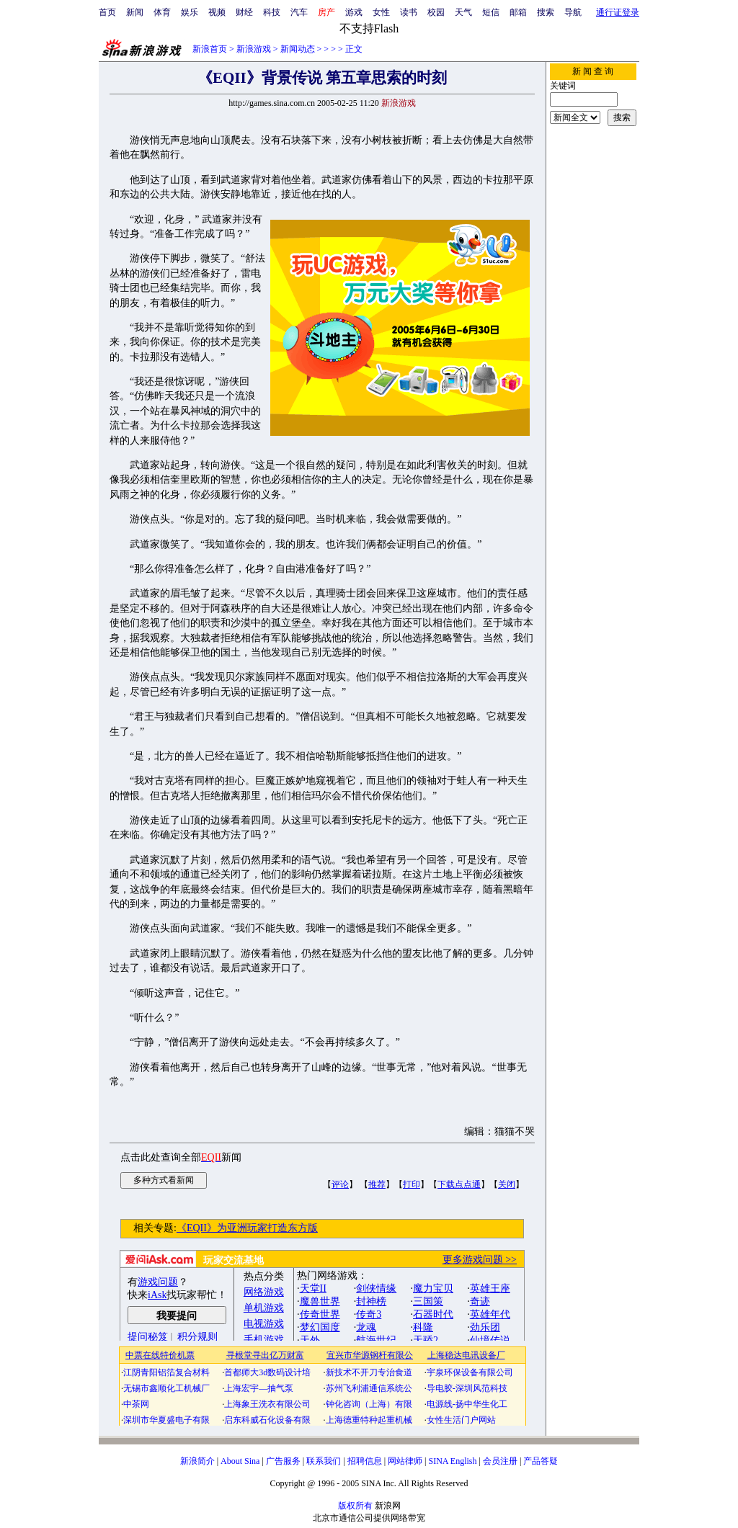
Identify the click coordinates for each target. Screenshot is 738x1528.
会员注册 (500, 1461)
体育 (162, 12)
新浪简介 (197, 1461)
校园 (436, 12)
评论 (340, 1184)
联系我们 (323, 1461)
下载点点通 (459, 1184)
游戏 (354, 12)
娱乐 (189, 12)
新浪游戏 (253, 49)
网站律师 (405, 1461)
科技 (271, 12)
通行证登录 (617, 12)
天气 (463, 12)
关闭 (506, 1184)
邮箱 (518, 12)
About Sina (240, 1461)
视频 (217, 12)
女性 (381, 12)
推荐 (377, 1184)
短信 (490, 12)
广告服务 (283, 1461)
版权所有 (355, 1506)
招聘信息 (364, 1461)
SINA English (452, 1461)
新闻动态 (297, 49)
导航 (573, 12)
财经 (244, 12)
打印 (411, 1184)
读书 (408, 12)
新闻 (134, 12)
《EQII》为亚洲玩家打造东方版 (247, 1228)
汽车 (299, 12)
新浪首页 (209, 49)
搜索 (545, 12)
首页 (107, 12)
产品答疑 (540, 1461)
